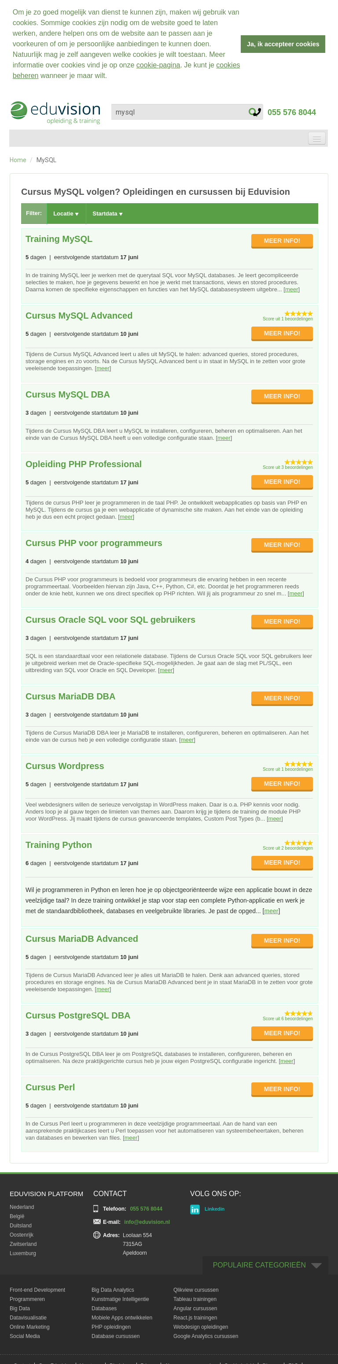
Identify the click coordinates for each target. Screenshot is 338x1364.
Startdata (107, 211)
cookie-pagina (158, 65)
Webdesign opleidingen (200, 1324)
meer (291, 286)
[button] (110, 76)
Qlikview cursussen (196, 1287)
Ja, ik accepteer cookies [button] (283, 44)
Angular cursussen (195, 1306)
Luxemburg (23, 1251)
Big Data (20, 1306)
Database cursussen (116, 1334)
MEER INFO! (282, 238)
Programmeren (27, 1296)
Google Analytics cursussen (205, 1334)
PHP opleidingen (111, 1324)
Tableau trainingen (195, 1296)
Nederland (22, 1204)
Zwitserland (23, 1241)
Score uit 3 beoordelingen (288, 464)
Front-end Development (37, 1287)
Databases (104, 1306)
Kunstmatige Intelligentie (120, 1296)
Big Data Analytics (113, 1287)
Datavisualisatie (28, 1315)
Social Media (25, 1334)
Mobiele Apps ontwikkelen (122, 1315)
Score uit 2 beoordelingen (288, 845)
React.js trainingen (195, 1315)
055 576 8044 (284, 109)
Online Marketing (30, 1324)
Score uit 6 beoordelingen (288, 1016)
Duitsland (21, 1223)
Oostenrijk (21, 1232)
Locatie (66, 211)
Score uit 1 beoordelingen (288, 316)
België (17, 1214)
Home (18, 157)
